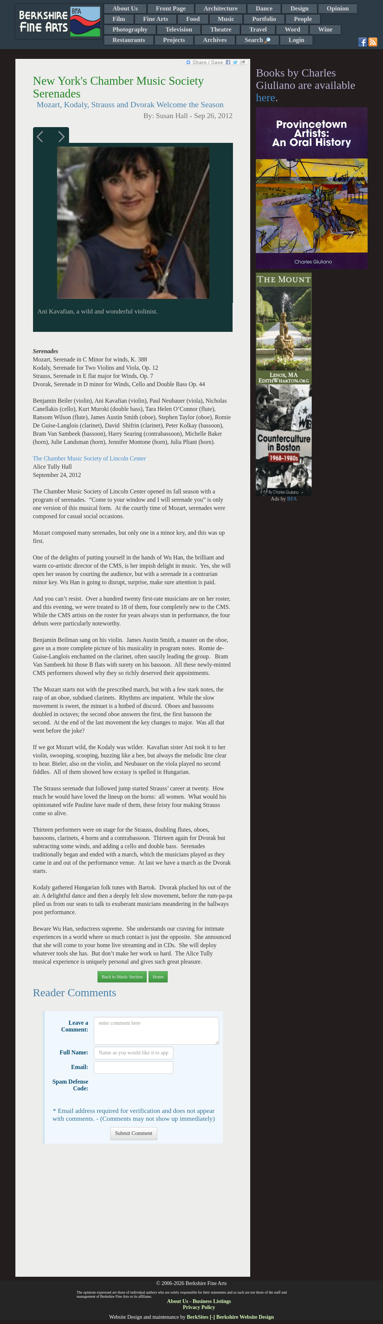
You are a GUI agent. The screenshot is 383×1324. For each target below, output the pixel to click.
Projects (174, 39)
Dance (264, 8)
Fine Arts (155, 18)
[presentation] (151, 1090)
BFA (292, 499)
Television (178, 29)
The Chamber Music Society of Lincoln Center (89, 458)
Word (292, 29)
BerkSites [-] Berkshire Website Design (230, 1317)
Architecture (221, 8)
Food (193, 18)
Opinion (338, 8)
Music (226, 18)
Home (158, 976)
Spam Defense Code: (71, 1085)
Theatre (220, 29)
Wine (325, 29)
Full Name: (74, 1052)
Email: (79, 1067)
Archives (215, 39)
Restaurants (129, 39)
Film (119, 18)
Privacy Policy (199, 1307)
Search (257, 39)
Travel (258, 29)
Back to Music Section (122, 976)
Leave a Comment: (74, 1026)
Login (296, 39)
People (303, 18)
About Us (125, 8)
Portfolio (264, 18)
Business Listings (211, 1301)
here (265, 97)
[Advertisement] (132, 1214)
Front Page (171, 8)
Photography (130, 29)
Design (299, 8)
